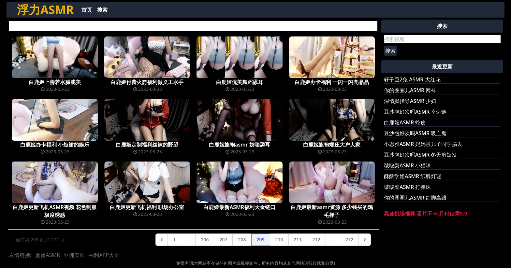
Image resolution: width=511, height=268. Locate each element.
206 (205, 239)
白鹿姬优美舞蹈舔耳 (239, 82)
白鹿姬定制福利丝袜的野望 (147, 144)
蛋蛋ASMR (47, 255)
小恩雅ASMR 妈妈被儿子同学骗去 (423, 144)
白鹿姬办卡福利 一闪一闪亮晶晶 (332, 82)
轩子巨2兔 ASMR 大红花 (412, 79)
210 (279, 239)
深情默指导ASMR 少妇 (410, 101)
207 (223, 239)
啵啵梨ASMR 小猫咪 (407, 165)
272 (349, 239)
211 (298, 239)
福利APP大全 (104, 255)
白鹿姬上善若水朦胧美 (55, 82)
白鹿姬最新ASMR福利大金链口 (239, 207)
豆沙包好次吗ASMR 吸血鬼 (415, 133)
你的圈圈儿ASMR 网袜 (410, 90)
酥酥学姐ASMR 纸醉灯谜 (412, 176)
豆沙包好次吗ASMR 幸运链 (415, 111)
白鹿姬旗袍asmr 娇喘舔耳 (239, 144)
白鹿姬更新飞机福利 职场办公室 (147, 207)
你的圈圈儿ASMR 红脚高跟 (415, 197)
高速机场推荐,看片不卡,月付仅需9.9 (425, 213)
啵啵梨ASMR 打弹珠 (407, 186)
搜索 (102, 9)
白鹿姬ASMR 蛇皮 (405, 122)
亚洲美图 (74, 255)
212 (316, 239)
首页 (86, 9)
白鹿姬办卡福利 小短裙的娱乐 (54, 144)
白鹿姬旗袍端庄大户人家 (331, 144)
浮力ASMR (45, 10)
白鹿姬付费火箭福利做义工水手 (146, 82)
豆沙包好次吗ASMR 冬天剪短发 (420, 154)
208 (242, 239)
